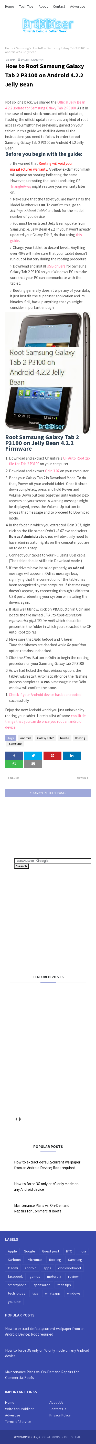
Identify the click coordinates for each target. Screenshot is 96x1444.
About (43, 6)
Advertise (77, 6)
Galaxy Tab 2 (45, 738)
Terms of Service (18, 1421)
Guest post (50, 1251)
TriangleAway (20, 186)
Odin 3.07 (52, 470)
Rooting (80, 738)
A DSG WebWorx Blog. (53, 1437)
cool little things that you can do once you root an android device (45, 721)
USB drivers (56, 266)
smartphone (17, 1285)
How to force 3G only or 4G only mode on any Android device (46, 1186)
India (82, 1251)
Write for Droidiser (19, 1409)
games (35, 1276)
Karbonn (14, 1259)
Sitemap (76, 1437)
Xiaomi (13, 1268)
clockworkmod (69, 1268)
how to (64, 738)
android (25, 738)
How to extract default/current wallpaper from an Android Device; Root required (47, 1165)
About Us (56, 1402)
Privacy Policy (60, 1415)
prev (16, 1119)
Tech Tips (26, 6)
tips (35, 1293)
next (20, 1119)
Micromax (35, 1259)
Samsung (22, 48)
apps (47, 1268)
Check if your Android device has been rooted (45, 694)
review (73, 1276)
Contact (59, 6)
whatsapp (52, 1293)
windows (74, 1293)
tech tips (64, 1285)
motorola (54, 1276)
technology (16, 1293)
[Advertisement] (55, 920)
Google (29, 1251)
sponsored (42, 1285)
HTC (69, 1251)
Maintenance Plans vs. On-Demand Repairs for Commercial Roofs (41, 1208)
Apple (12, 1251)
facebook (15, 1276)
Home (9, 6)
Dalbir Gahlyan (32, 59)
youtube (14, 1301)
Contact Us (57, 1409)
